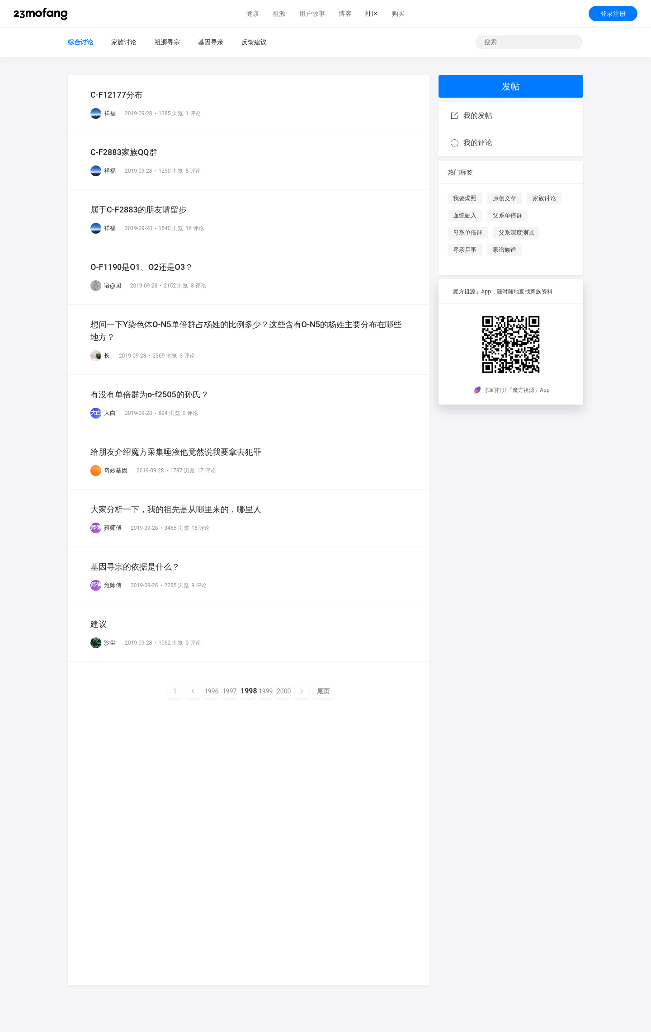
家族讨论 (124, 42)
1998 (247, 691)
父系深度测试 (516, 232)
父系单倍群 (507, 215)
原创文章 (504, 198)
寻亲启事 (464, 249)
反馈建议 (254, 42)
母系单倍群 (467, 232)
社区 (371, 13)
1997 (229, 691)
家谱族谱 (504, 249)
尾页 (323, 691)
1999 (265, 691)
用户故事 (312, 13)
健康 (252, 13)
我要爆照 (464, 198)
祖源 (279, 13)
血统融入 (464, 215)
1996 (211, 691)
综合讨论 (80, 42)
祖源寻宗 (167, 42)
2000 (283, 691)
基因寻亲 (210, 42)
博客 (345, 13)
